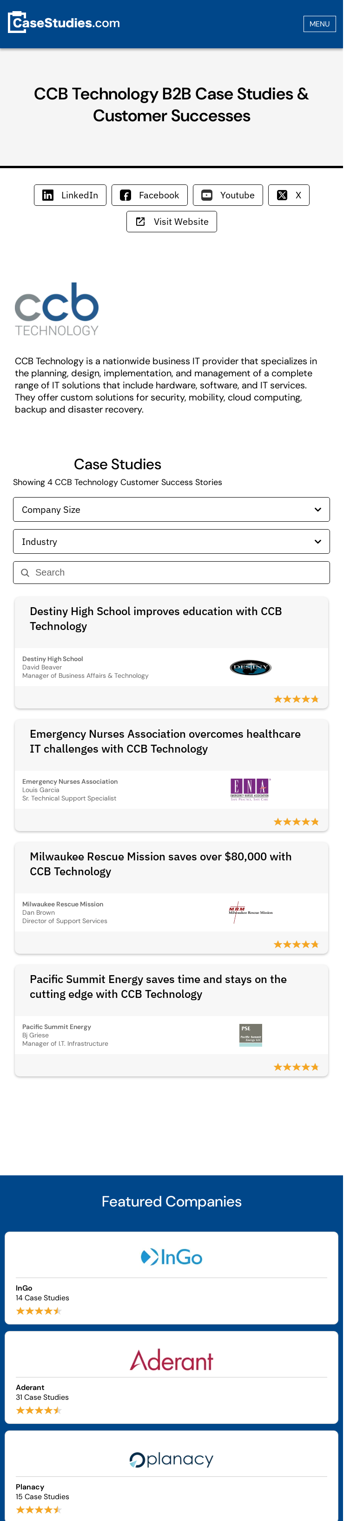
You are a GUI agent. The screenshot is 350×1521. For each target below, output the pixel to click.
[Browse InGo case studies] (171, 1278)
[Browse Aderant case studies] (171, 1377)
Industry (171, 541)
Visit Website (172, 221)
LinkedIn (70, 195)
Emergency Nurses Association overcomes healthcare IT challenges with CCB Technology (165, 741)
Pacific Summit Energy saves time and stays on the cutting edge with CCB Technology (158, 986)
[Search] (178, 572)
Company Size (171, 509)
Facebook (149, 195)
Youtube (228, 195)
